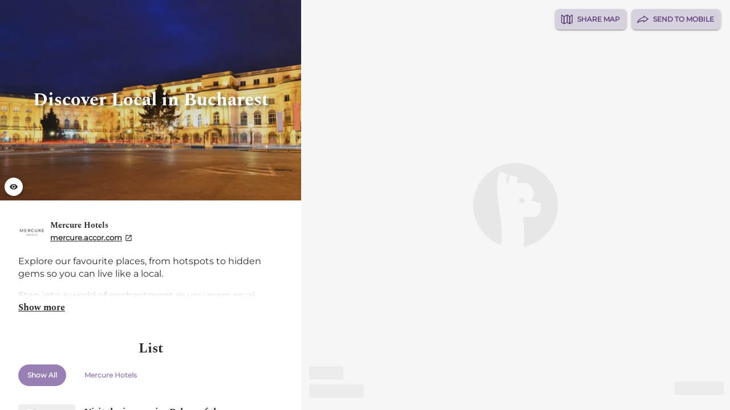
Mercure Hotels (110, 375)
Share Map (590, 19)
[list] (150, 205)
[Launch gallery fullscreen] (14, 187)
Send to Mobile (676, 19)
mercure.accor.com (86, 237)
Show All (42, 375)
